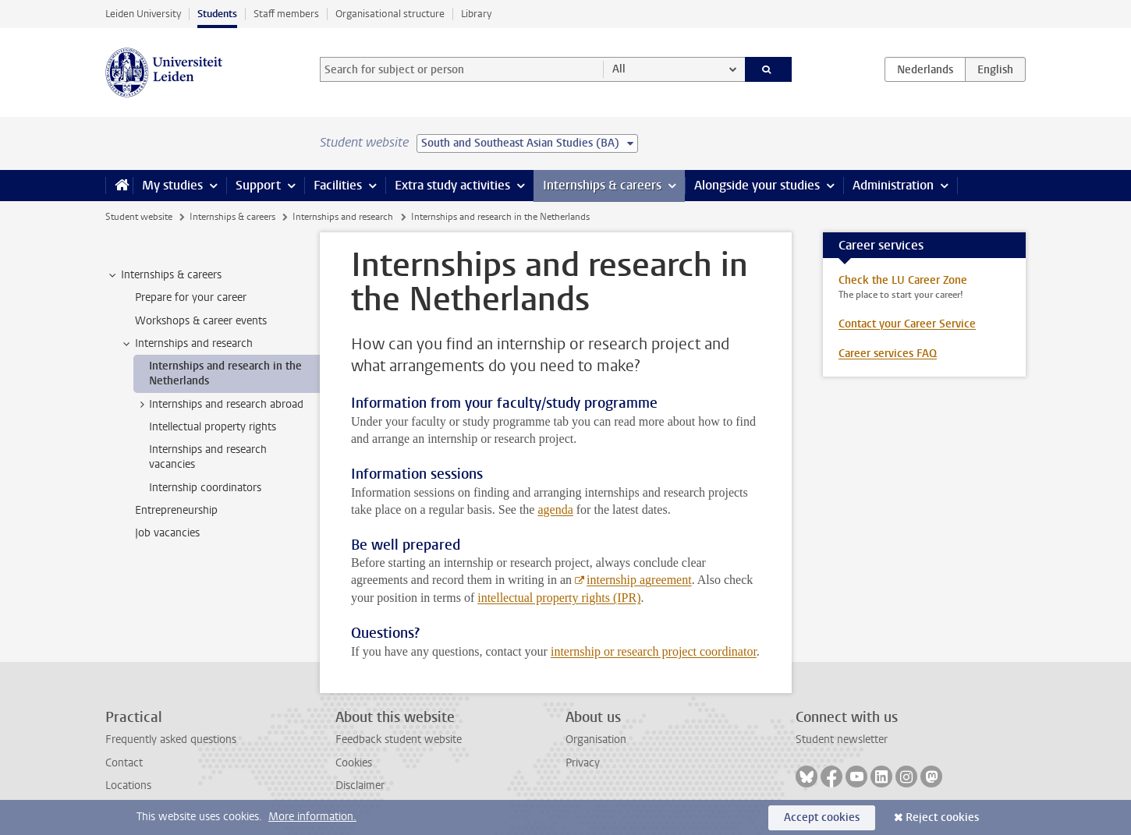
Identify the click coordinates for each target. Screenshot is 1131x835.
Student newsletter (842, 739)
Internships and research (342, 217)
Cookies (353, 762)
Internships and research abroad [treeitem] (218, 404)
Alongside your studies (757, 185)
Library (476, 13)
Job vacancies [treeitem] (167, 532)
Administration (893, 185)
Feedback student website (398, 739)
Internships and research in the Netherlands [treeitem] (225, 373)
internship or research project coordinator (654, 651)
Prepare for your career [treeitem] (190, 297)
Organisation (596, 739)
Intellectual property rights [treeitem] (212, 426)
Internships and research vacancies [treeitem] (208, 457)
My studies (172, 185)
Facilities (338, 185)
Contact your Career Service (907, 324)
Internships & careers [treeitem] (164, 275)
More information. (312, 816)
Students (217, 13)
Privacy (583, 762)
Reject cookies (942, 817)
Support (258, 185)
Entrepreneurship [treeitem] (176, 510)
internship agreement (639, 579)
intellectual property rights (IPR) (558, 597)
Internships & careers (602, 185)
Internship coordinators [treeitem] (205, 487)
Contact (124, 762)
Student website (138, 217)
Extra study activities (452, 185)
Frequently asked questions (170, 739)
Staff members (286, 13)
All (619, 69)
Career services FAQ (887, 353)
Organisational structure (390, 13)
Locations (128, 785)
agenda (555, 509)
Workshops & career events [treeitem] (201, 320)
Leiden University (143, 13)
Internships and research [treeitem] (186, 344)
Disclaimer (360, 785)
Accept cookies (822, 817)
